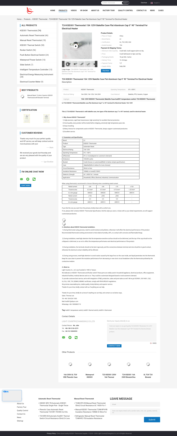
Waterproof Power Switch (31, 60)
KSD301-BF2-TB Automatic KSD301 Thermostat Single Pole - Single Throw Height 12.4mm (54, 404)
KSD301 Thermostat (39, 19)
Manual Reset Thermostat (31, 40)
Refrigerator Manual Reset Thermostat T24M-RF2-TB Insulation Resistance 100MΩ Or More (89, 417)
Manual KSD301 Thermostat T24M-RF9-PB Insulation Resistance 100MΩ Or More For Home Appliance (91, 411)
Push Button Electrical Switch (32, 55)
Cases (161, 10)
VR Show (84, 10)
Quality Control (125, 10)
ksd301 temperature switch (74, 310)
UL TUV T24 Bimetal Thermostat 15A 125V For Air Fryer (148, 376)
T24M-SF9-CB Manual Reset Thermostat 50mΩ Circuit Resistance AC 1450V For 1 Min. (90, 404)
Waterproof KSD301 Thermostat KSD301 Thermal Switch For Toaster (90, 376)
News (152, 10)
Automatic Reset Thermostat (32, 35)
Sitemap (20, 421)
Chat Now (144, 3)
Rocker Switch (26, 50)
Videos (74, 10)
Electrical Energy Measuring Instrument (36, 74)
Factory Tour (109, 10)
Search (125, 3)
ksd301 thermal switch (91, 310)
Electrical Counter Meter (30, 82)
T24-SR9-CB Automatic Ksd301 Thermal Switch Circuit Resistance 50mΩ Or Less (55, 417)
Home (52, 10)
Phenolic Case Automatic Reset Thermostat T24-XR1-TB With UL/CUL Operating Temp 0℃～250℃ (54, 411)
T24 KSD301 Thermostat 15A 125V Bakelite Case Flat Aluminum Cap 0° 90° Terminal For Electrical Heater (79, 72)
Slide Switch (25, 65)
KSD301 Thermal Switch (30, 45)
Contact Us (141, 10)
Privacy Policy (51, 433)
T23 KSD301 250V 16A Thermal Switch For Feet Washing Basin (109, 376)
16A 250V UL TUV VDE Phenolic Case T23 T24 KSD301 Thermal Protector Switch (70, 376)
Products (63, 10)
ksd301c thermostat (105, 310)
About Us (95, 10)
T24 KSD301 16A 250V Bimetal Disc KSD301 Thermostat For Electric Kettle (129, 376)
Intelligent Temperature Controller (34, 69)
